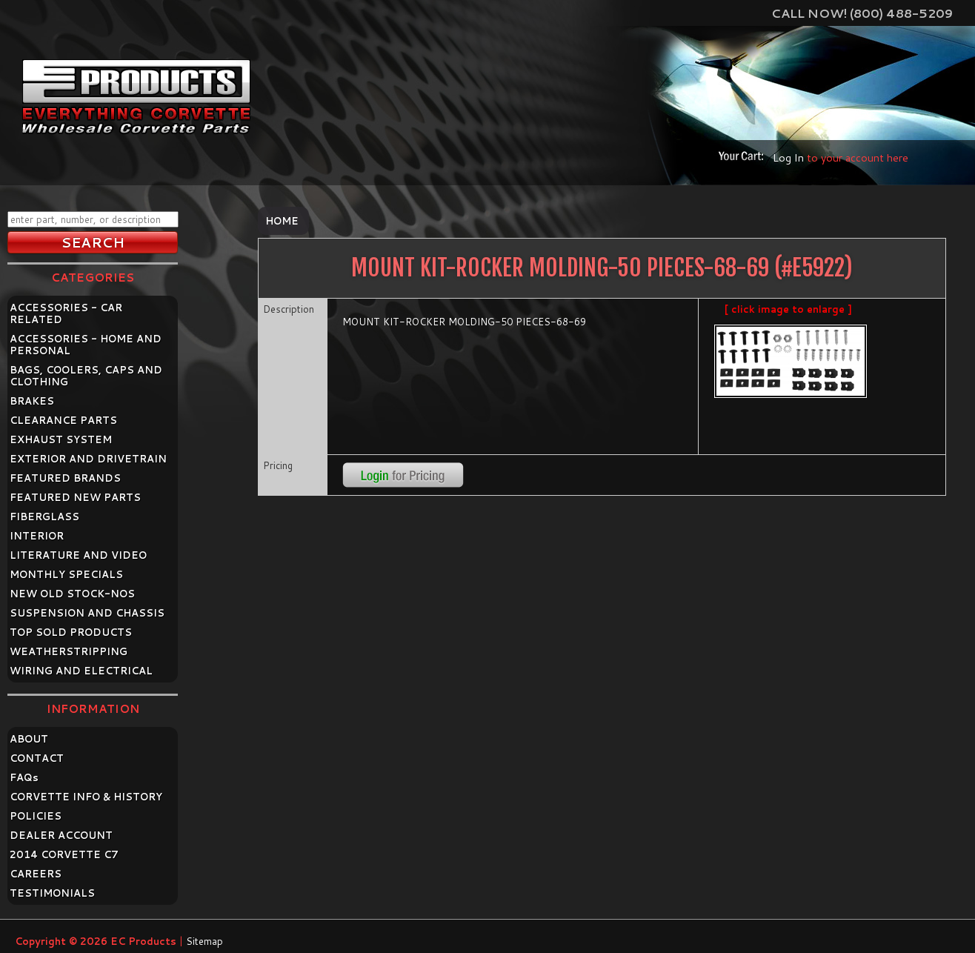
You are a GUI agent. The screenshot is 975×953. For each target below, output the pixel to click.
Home (282, 221)
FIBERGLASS (44, 516)
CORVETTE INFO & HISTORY (86, 796)
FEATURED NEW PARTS (75, 497)
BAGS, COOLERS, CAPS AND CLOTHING (86, 375)
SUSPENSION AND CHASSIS (87, 613)
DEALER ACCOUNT (61, 835)
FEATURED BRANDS (65, 478)
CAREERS (35, 873)
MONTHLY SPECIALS (66, 574)
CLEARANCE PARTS (63, 420)
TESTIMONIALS (52, 893)
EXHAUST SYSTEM (61, 439)
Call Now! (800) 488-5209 (862, 12)
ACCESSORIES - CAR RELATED (66, 313)
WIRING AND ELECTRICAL (81, 670)
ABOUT (29, 739)
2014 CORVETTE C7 (64, 854)
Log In (788, 157)
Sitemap (204, 941)
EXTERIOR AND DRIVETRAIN (88, 458)
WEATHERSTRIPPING (68, 651)
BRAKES (32, 401)
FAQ (24, 777)
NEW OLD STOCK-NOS (72, 593)
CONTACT (37, 758)
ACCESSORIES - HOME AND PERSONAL (86, 344)
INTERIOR (37, 535)
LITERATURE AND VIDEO (78, 555)
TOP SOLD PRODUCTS (71, 632)
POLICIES (35, 816)
